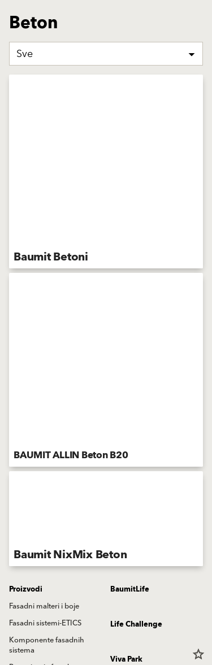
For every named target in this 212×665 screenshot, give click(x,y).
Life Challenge (136, 624)
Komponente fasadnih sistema (46, 645)
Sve (24, 54)
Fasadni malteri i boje (44, 606)
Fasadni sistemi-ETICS (45, 623)
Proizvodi (25, 589)
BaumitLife (129, 589)
